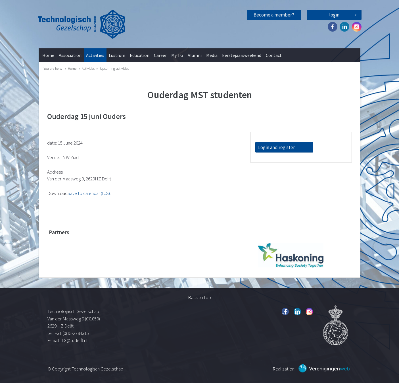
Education (139, 55)
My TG (177, 55)
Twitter (344, 27)
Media (212, 55)
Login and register (276, 147)
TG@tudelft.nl (74, 340)
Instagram (357, 27)
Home (48, 55)
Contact (274, 55)
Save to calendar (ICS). (89, 193)
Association (70, 55)
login (334, 15)
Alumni (195, 55)
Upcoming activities (114, 68)
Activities (95, 55)
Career (160, 55)
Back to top (199, 297)
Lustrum (117, 55)
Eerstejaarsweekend (241, 55)
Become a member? (274, 15)
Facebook (332, 27)
